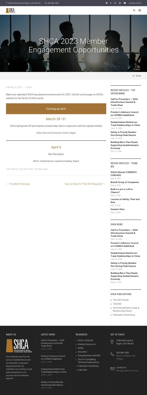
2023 (8, 169)
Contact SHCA (134, 3)
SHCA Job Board (85, 340)
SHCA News (29, 169)
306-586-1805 (55, 3)
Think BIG (117, 303)
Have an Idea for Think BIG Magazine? (84, 183)
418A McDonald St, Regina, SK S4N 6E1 (25, 3)
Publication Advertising (124, 314)
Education (82, 352)
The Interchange (40, 169)
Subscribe (82, 370)
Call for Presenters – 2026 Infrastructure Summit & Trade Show (52, 343)
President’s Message (19, 183)
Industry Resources (86, 344)
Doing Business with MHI (89, 355)
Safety (81, 348)
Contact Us (121, 367)
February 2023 (17, 169)
